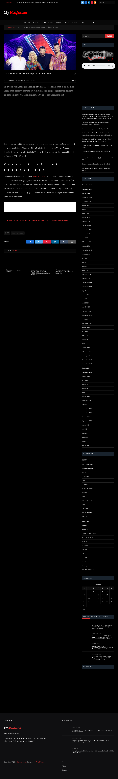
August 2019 (86, 327)
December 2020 (87, 282)
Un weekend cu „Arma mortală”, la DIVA (13, 270)
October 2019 (86, 319)
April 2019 (85, 343)
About (64, 762)
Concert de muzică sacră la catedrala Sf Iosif (96, 164)
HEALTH (85, 517)
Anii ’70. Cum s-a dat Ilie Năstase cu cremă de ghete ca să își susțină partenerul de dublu (102, 627)
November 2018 (87, 364)
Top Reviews (103, 616)
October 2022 (86, 234)
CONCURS (85, 484)
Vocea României (38, 176)
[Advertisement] (74, 12)
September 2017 (87, 421)
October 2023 (86, 201)
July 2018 (85, 380)
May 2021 (85, 266)
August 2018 (86, 376)
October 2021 (86, 254)
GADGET (75, 22)
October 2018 (86, 368)
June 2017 (85, 433)
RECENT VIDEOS (87, 537)
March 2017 (85, 445)
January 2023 (86, 221)
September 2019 (87, 323)
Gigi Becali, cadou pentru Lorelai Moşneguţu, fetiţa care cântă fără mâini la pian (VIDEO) (102, 658)
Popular (86, 616)
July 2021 (85, 258)
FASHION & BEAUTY (89, 488)
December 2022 (87, 225)
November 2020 (87, 287)
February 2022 (86, 242)
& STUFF (84, 460)
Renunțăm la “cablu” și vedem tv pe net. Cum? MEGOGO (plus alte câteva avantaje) (40, 272)
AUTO (67, 22)
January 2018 (86, 404)
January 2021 (86, 278)
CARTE (84, 480)
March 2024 (86, 193)
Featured (85, 492)
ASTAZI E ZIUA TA (88, 468)
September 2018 (87, 372)
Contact (64, 770)
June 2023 (85, 209)
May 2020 (85, 299)
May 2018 (85, 388)
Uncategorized (86, 566)
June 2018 (85, 384)
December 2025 (87, 185)
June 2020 (85, 295)
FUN (92, 22)
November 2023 (87, 197)
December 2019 (87, 315)
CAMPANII (85, 476)
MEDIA (35, 22)
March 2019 (86, 347)
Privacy (64, 766)
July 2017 (84, 429)
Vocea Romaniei (17, 233)
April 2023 (85, 213)
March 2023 (86, 217)
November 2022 (87, 230)
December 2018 (87, 360)
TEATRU (84, 557)
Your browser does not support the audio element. (98, 66)
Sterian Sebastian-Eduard (14, 80)
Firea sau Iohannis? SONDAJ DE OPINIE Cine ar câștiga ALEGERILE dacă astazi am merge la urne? (102, 637)
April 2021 (85, 270)
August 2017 (85, 425)
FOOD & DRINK (87, 501)
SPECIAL (84, 22)
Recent (94, 616)
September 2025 (87, 189)
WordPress (40, 762)
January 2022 (86, 246)
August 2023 (86, 205)
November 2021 (87, 250)
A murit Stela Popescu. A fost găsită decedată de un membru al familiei (37, 220)
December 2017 (87, 409)
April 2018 (85, 392)
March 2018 (86, 396)
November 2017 (87, 413)
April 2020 (85, 303)
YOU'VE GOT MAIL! (88, 570)
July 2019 (85, 331)
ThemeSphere (22, 762)
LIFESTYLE (26, 22)
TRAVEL (59, 22)
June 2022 (85, 238)
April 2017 (85, 441)
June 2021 (85, 262)
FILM (83, 496)
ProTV (7, 233)
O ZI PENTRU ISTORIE (89, 533)
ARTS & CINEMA (47, 22)
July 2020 (85, 291)
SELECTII (85, 541)
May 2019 (85, 339)
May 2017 (85, 437)
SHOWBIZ (85, 545)
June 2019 (85, 335)
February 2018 (86, 400)
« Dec (83, 609)
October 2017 (86, 417)
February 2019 (86, 352)
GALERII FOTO (87, 513)
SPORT (84, 553)
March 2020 (86, 307)
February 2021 (86, 274)
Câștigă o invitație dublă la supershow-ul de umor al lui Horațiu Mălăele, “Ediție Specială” (102, 648)
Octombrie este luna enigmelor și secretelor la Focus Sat (64, 271)
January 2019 (86, 356)
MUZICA (85, 529)
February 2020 (86, 311)
